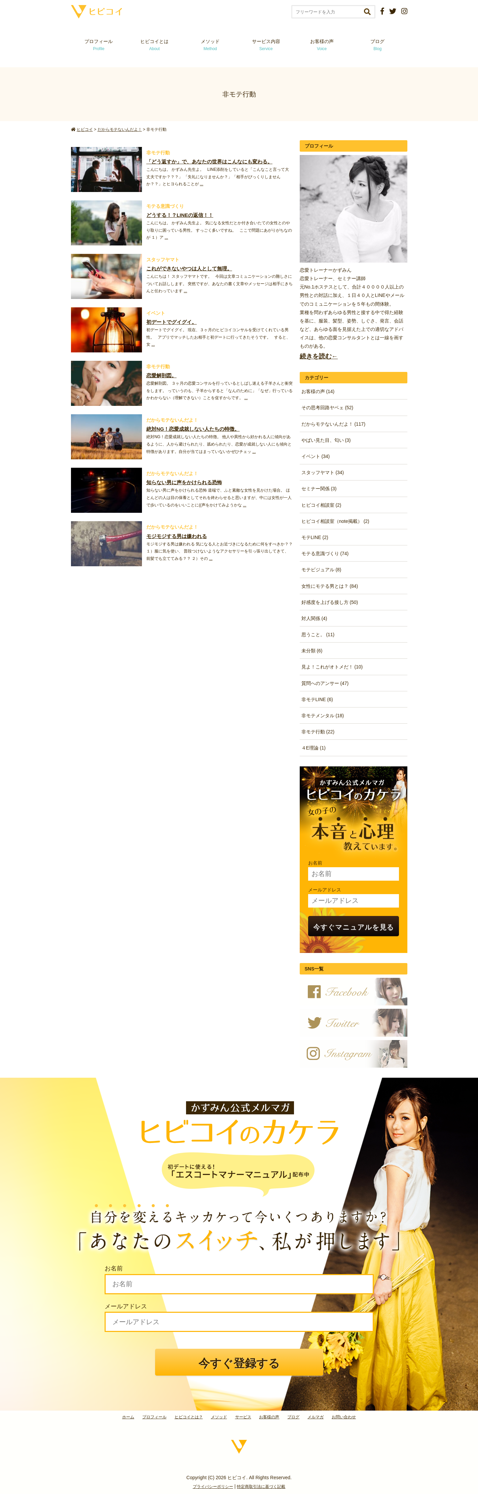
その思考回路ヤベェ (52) (327, 407)
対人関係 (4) (314, 618)
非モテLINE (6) (317, 699)
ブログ (377, 45)
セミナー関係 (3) (319, 488)
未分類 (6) (312, 650)
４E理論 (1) (313, 748)
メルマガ (315, 1417)
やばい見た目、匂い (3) (326, 440)
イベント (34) (315, 456)
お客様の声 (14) (318, 391)
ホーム (128, 1417)
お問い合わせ (344, 1417)
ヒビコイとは (154, 45)
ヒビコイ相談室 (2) (321, 505)
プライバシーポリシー (213, 1486)
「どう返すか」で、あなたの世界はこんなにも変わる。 (209, 161)
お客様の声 (322, 45)
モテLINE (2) (314, 537)
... (201, 184)
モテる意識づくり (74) (325, 553)
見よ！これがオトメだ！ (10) (332, 666)
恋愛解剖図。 (161, 375)
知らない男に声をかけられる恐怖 (184, 482)
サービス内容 (266, 45)
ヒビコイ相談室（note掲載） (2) (335, 521)
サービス (243, 1417)
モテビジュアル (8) (321, 569)
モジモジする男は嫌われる (176, 536)
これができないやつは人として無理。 (189, 268)
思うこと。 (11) (318, 634)
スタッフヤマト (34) (322, 472)
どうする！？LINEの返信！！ (179, 215)
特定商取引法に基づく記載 (261, 1486)
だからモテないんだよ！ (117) (333, 424)
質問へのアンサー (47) (325, 683)
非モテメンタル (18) (322, 715)
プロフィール (98, 45)
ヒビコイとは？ (189, 1417)
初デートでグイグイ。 (171, 322)
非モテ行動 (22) (318, 731)
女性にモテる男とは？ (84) (329, 586)
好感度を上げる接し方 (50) (329, 602)
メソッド (210, 45)
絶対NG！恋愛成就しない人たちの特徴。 (193, 429)
